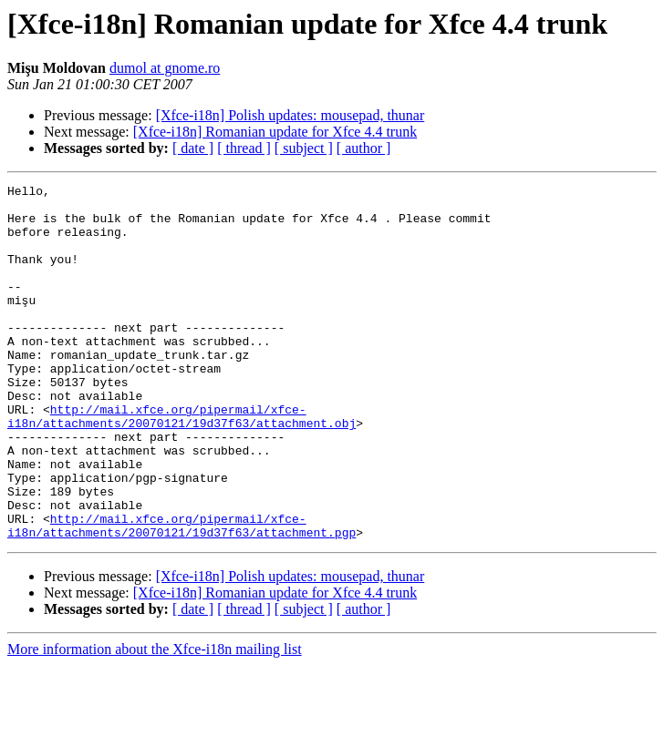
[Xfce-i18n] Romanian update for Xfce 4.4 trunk (275, 131)
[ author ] (364, 148)
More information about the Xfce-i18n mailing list (154, 720)
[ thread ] (244, 148)
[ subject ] (304, 148)
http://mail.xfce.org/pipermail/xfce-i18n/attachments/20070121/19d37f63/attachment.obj (181, 463)
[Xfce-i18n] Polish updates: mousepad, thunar (290, 115)
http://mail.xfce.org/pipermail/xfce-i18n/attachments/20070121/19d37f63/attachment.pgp (181, 594)
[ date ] (192, 148)
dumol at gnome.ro (164, 68)
